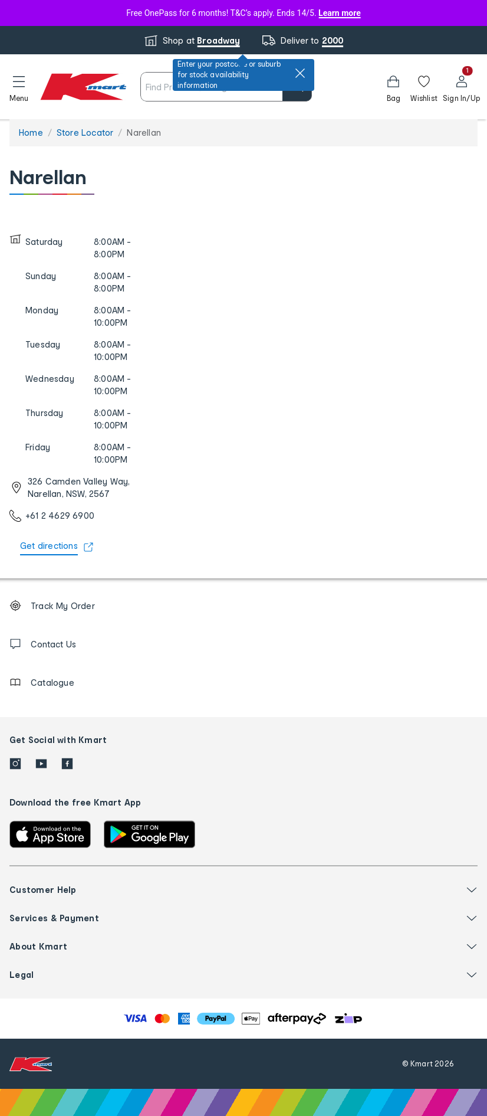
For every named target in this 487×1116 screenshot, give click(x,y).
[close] (300, 73)
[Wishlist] (424, 86)
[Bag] (393, 86)
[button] (19, 86)
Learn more (339, 13)
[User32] (461, 86)
